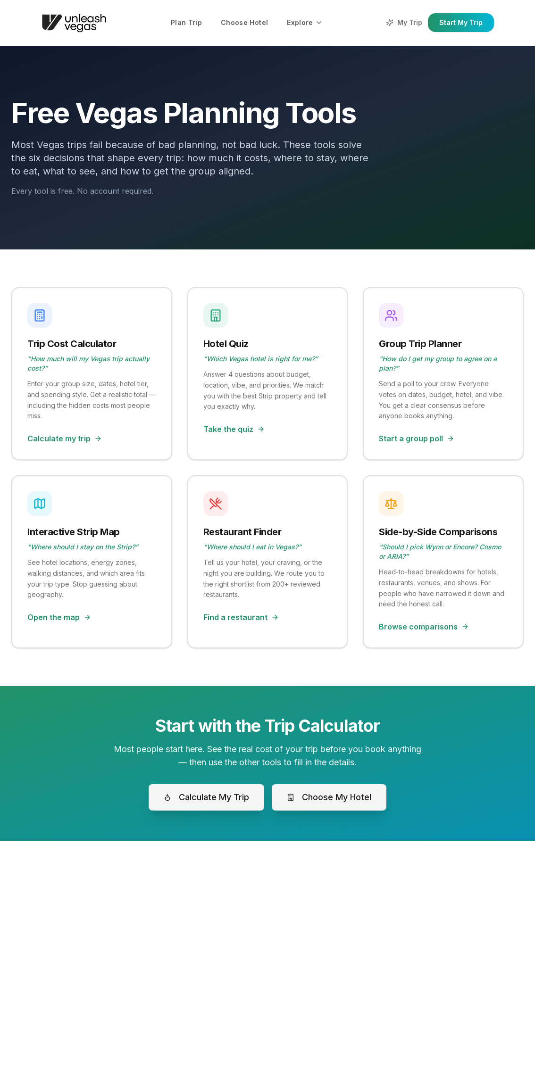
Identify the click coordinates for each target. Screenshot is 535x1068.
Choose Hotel (244, 22)
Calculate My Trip (206, 797)
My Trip (404, 22)
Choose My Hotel (329, 797)
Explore (304, 22)
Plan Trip (186, 22)
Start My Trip (461, 22)
